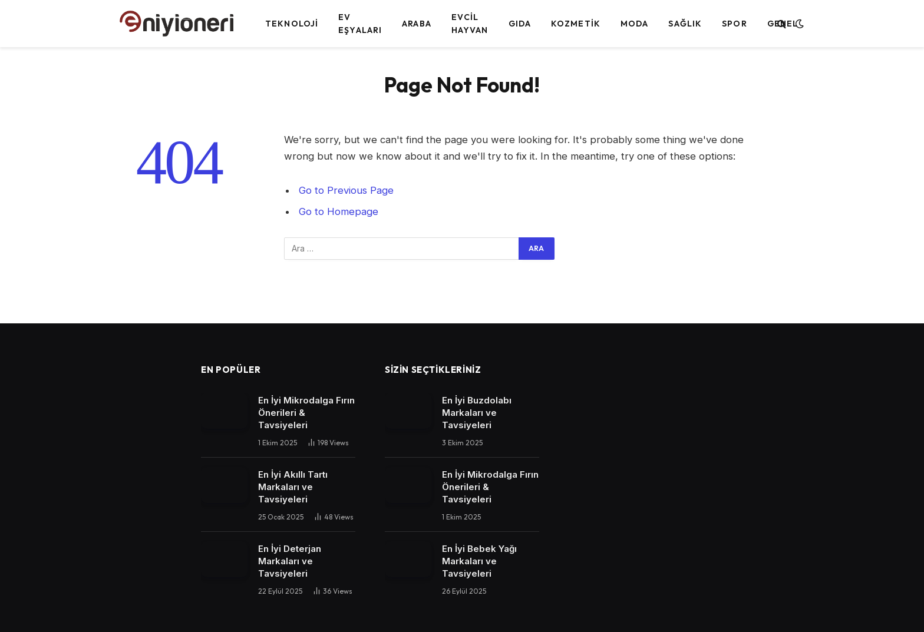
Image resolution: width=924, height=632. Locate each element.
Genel (782, 23)
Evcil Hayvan (470, 23)
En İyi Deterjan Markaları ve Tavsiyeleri (289, 561)
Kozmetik (575, 23)
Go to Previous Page (346, 190)
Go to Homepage (338, 211)
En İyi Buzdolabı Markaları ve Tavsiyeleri (477, 413)
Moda (634, 23)
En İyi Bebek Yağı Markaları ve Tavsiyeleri (479, 561)
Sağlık (685, 23)
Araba (416, 23)
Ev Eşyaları (360, 23)
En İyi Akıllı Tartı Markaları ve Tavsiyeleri (293, 487)
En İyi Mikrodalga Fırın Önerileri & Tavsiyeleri (306, 413)
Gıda (520, 23)
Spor (734, 23)
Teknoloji (291, 23)
